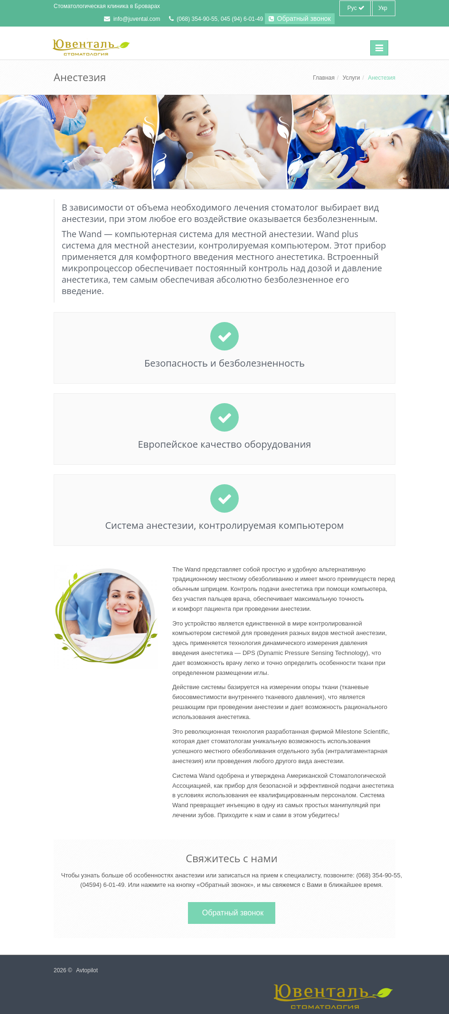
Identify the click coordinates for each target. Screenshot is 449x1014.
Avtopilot (87, 970)
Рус (356, 8)
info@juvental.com (136, 19)
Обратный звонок (300, 18)
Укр (382, 8)
